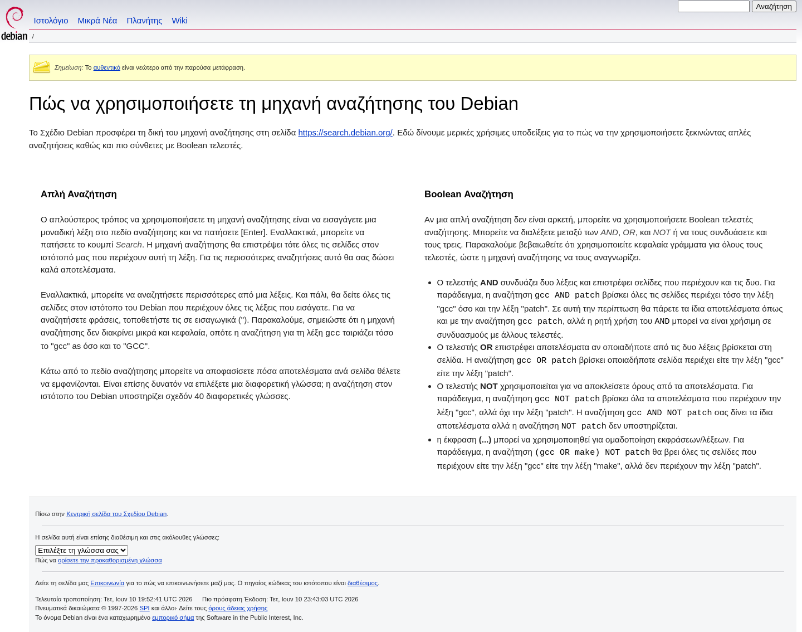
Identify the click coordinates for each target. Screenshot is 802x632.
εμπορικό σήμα (173, 613)
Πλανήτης (144, 20)
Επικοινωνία (107, 579)
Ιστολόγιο (51, 20)
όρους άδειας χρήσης (237, 604)
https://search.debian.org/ (346, 132)
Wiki (180, 20)
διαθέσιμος (363, 579)
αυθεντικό (107, 67)
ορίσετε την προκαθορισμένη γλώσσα (110, 556)
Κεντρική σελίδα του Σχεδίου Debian (116, 510)
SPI (145, 604)
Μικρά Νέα (98, 20)
